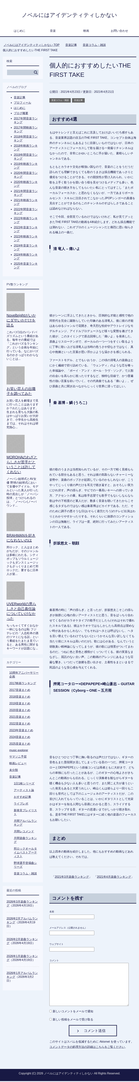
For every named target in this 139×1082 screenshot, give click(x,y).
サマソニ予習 (18, 757)
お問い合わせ (119, 31)
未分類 (13, 770)
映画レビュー (18, 764)
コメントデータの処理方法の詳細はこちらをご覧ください (87, 1047)
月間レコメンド (24, 832)
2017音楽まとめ (19, 690)
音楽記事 (78, 101)
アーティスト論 (24, 791)
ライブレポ (21, 804)
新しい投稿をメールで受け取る (73, 1020)
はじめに (19, 31)
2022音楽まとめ (19, 724)
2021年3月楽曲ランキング (72, 877)
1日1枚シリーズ (24, 784)
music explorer (18, 751)
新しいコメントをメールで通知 (73, 1012)
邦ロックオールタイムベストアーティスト (25, 853)
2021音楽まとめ (19, 717)
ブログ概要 (21, 114)
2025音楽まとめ (19, 744)
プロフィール (22, 103)
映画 (86, 31)
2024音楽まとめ (19, 737)
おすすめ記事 (22, 797)
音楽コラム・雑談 (60, 101)
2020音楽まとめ (19, 711)
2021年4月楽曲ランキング (114, 877)
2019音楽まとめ (19, 704)
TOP (32, 45)
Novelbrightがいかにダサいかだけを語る (21, 321)
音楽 (53, 31)
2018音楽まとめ (19, 697)
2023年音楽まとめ (21, 731)
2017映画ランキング (22, 684)
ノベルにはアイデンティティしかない (69, 15)
